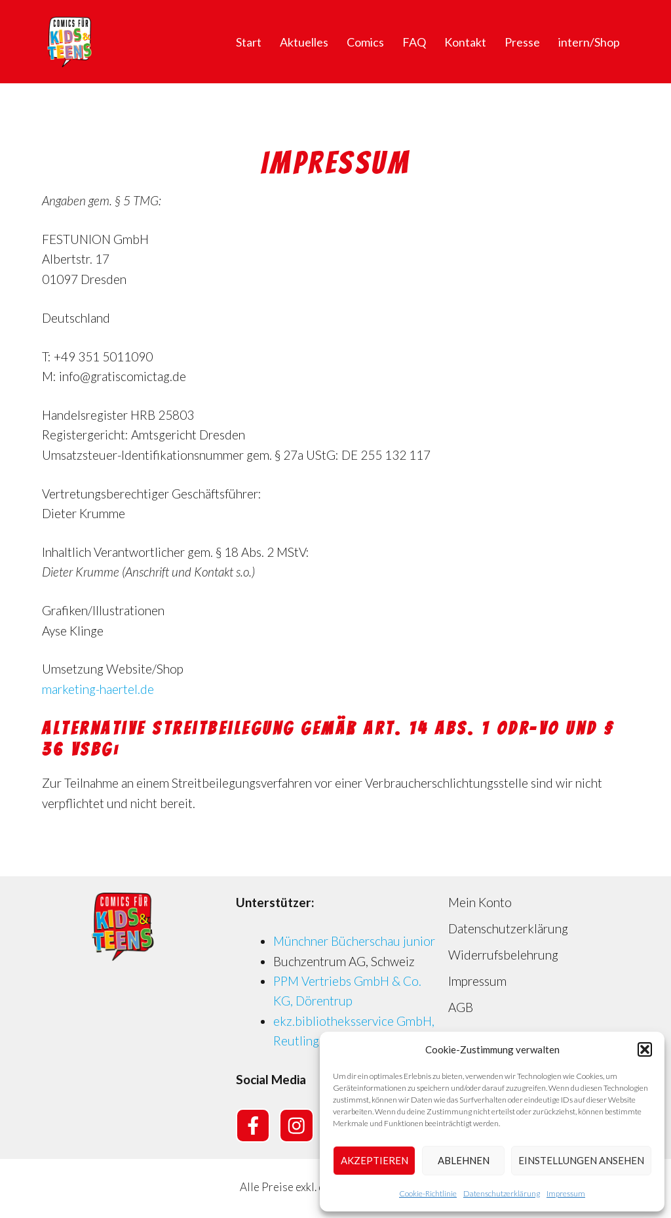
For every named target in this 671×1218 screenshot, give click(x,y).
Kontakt (465, 42)
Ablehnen (463, 1160)
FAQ (414, 42)
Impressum (565, 1193)
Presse (522, 42)
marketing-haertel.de (98, 689)
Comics (365, 42)
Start (248, 42)
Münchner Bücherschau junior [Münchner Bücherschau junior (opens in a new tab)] (354, 940)
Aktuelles (304, 42)
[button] (644, 1049)
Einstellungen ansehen (581, 1160)
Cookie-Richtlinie (428, 1193)
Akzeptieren (374, 1160)
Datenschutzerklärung (501, 1193)
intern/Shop (589, 42)
